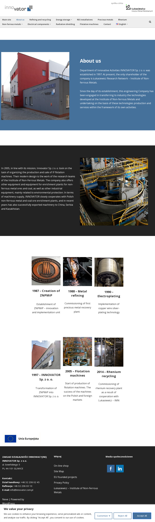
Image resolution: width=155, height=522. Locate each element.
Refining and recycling (40, 19)
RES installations (85, 19)
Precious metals (106, 19)
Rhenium (123, 19)
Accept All (142, 515)
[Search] (150, 22)
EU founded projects (65, 491)
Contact (107, 24)
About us (20, 19)
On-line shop (61, 480)
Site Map (59, 486)
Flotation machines (89, 24)
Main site (6, 19)
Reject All (122, 515)
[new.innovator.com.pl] (19, 8)
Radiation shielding (65, 24)
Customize (102, 515)
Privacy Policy (61, 497)
